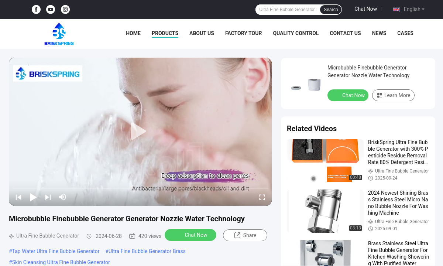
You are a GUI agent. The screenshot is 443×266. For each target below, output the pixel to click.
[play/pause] (33, 196)
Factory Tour (243, 33)
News (379, 33)
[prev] (18, 196)
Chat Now (365, 9)
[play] (140, 131)
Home (133, 33)
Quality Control (296, 33)
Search (331, 9)
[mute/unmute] (62, 196)
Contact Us (345, 33)
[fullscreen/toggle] (262, 196)
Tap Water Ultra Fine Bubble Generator (56, 251)
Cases (405, 33)
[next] (48, 196)
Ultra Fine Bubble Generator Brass (147, 251)
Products (165, 33)
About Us (201, 33)
